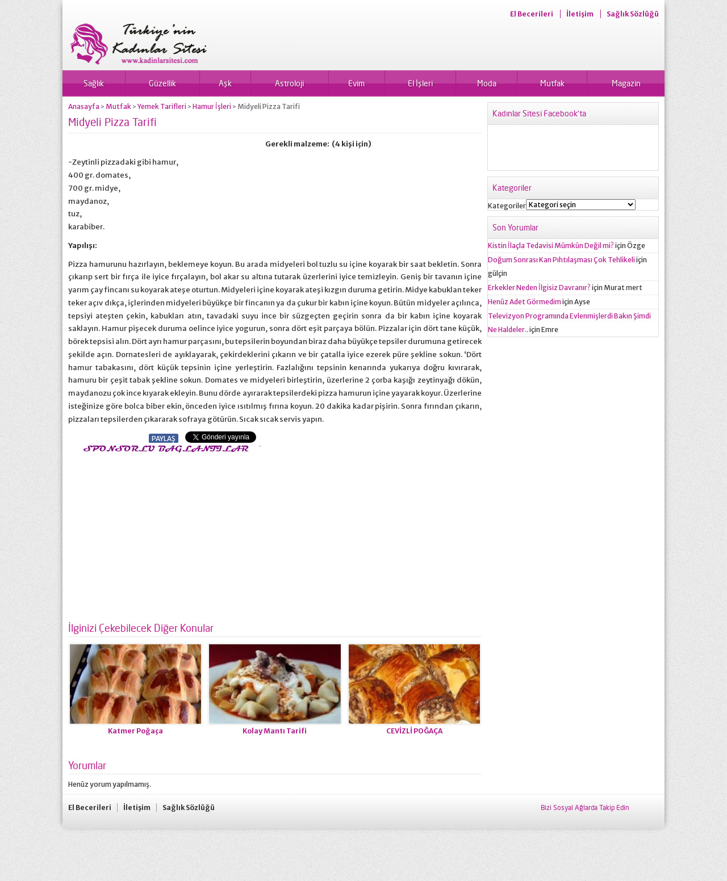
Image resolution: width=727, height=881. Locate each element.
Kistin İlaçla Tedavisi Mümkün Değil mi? (551, 245)
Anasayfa (83, 106)
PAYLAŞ (164, 438)
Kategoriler (507, 206)
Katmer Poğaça (135, 731)
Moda (486, 83)
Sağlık (93, 83)
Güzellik (162, 83)
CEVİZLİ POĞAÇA (414, 731)
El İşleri (420, 83)
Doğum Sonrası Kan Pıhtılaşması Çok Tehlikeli (561, 259)
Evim (356, 83)
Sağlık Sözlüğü (633, 14)
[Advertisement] (163, 534)
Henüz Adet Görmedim (524, 301)
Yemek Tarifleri (161, 106)
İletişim (580, 14)
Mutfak (552, 83)
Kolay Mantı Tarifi (275, 731)
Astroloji (289, 83)
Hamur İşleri (212, 106)
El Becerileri (531, 14)
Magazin (626, 83)
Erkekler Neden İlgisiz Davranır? (539, 287)
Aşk (225, 83)
